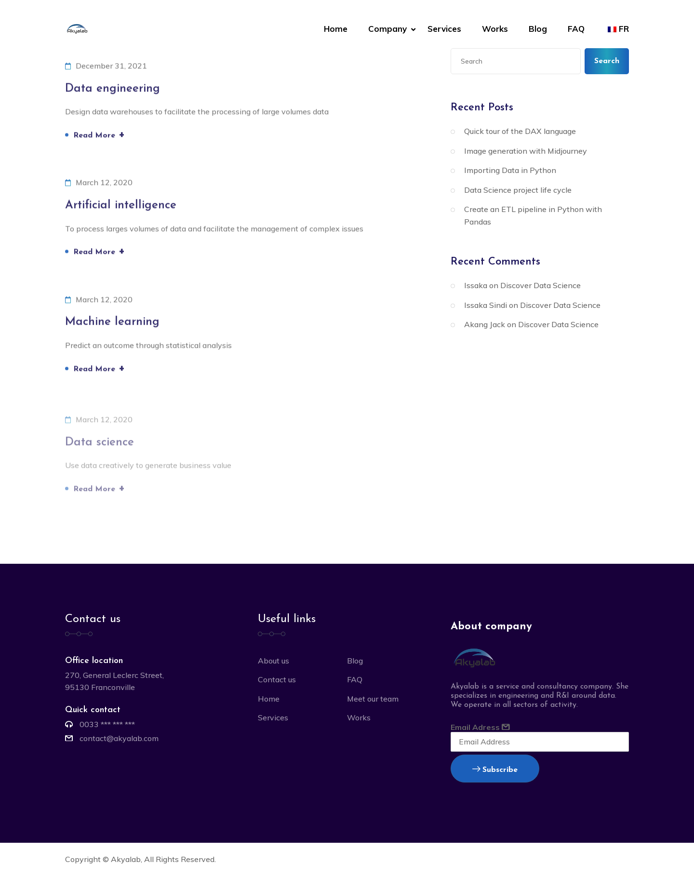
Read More (99, 135)
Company (387, 29)
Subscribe (495, 770)
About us (273, 660)
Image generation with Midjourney (525, 151)
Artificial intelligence (120, 206)
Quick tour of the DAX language (520, 131)
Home (335, 29)
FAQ (576, 29)
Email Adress (540, 737)
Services (444, 29)
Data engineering (112, 89)
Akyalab (126, 859)
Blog (538, 29)
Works (495, 29)
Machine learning (112, 323)
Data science (99, 445)
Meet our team (373, 698)
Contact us (277, 679)
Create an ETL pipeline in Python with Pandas (533, 215)
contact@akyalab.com (119, 738)
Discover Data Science (540, 285)
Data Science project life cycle (518, 190)
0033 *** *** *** (107, 724)
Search (606, 61)
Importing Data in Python (510, 170)
